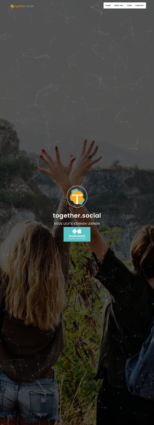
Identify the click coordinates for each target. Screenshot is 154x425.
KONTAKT (139, 5)
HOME (108, 5)
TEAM (129, 5)
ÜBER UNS (118, 5)
